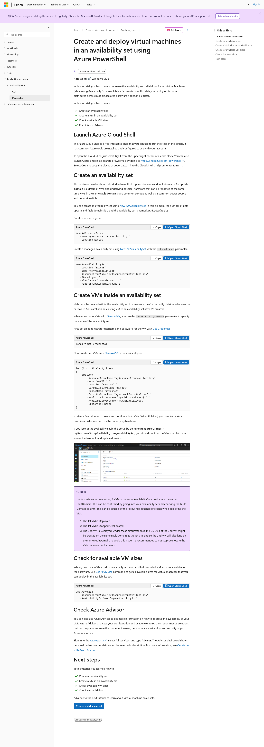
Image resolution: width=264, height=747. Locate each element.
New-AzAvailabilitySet (133, 205)
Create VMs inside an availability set (234, 45)
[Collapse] (49, 27)
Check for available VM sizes (230, 49)
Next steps (220, 58)
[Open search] (248, 5)
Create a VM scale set (89, 706)
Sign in (256, 4)
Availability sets (128, 30)
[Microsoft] (6, 4)
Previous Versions (95, 30)
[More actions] (187, 30)
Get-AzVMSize (104, 571)
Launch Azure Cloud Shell (229, 36)
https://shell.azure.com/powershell (161, 160)
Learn (77, 30)
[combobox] (27, 34)
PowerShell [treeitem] (18, 97)
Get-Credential (161, 328)
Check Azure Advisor (226, 54)
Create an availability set (228, 41)
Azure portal (97, 640)
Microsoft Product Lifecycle (98, 16)
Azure (112, 30)
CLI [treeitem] (14, 91)
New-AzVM (113, 316)
